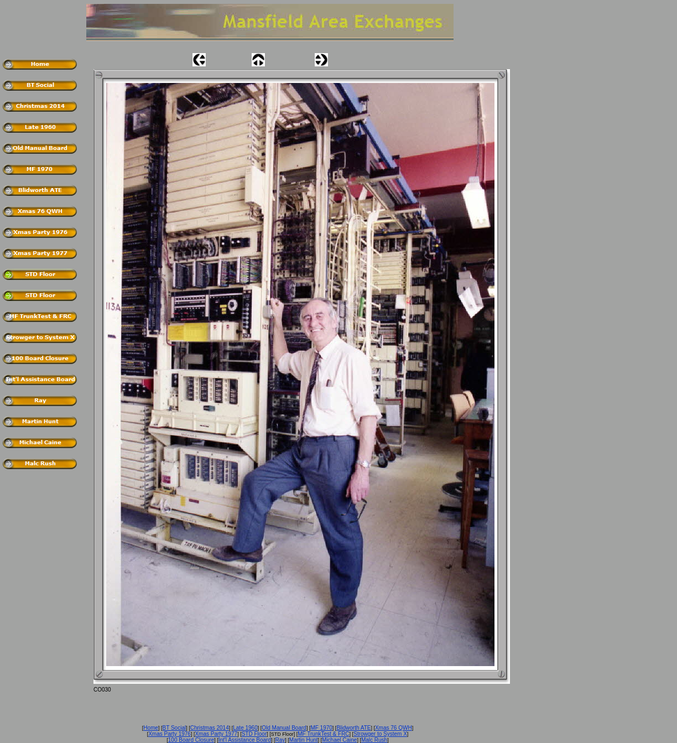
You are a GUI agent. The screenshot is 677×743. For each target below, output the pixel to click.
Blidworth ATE (353, 728)
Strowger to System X (380, 734)
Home (150, 728)
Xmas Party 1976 (169, 734)
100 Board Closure (191, 740)
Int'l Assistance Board (244, 740)
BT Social (174, 728)
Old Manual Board (284, 728)
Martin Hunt (303, 740)
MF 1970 (321, 728)
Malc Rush (374, 740)
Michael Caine (339, 740)
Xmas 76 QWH (393, 728)
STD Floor (254, 734)
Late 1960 (245, 728)
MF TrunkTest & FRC (323, 734)
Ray (280, 740)
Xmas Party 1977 (216, 734)
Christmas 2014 (209, 728)
